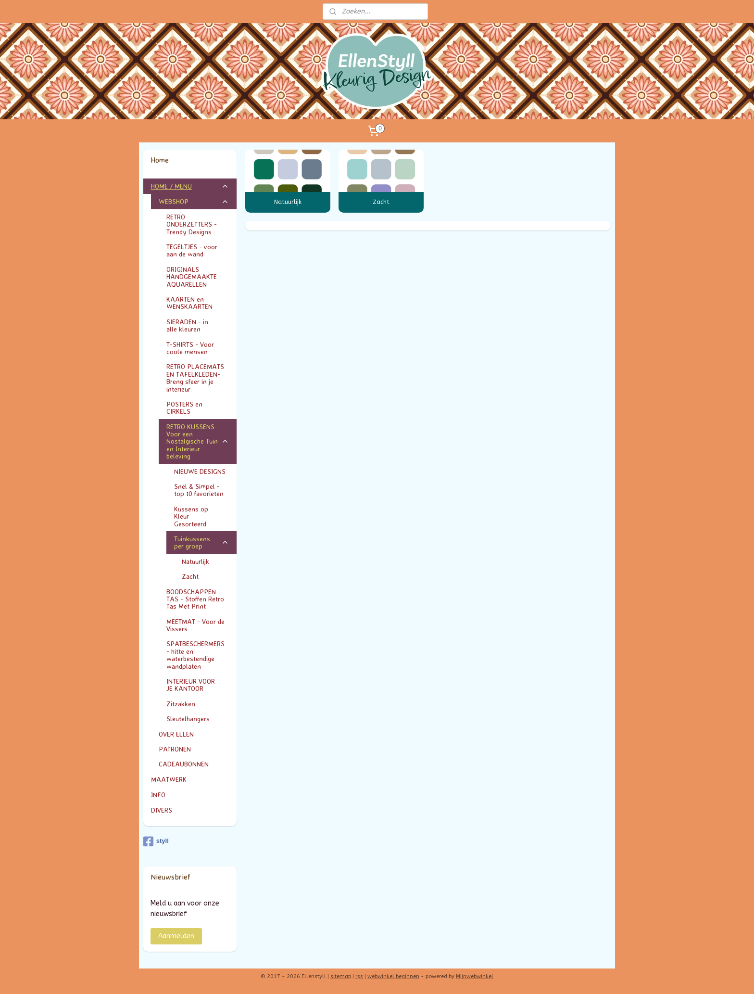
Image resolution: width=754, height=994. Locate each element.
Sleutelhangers (188, 718)
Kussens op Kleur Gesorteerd (201, 516)
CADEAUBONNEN (184, 764)
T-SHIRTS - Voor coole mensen (197, 348)
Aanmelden (176, 936)
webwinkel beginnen (393, 976)
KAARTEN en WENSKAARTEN (197, 302)
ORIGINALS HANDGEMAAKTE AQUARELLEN (191, 276)
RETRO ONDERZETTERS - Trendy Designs (197, 224)
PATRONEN (175, 749)
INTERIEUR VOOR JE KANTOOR (197, 684)
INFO (190, 794)
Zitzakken (180, 704)
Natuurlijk (288, 202)
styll (156, 841)
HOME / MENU (190, 186)
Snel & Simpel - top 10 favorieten (199, 489)
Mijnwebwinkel (474, 976)
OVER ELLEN (176, 734)
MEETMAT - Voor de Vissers (195, 625)
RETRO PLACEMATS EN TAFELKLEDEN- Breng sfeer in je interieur (195, 377)
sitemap (340, 976)
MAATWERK (190, 779)
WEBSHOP (194, 201)
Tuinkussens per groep (201, 542)
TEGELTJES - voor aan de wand (191, 250)
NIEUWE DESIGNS (200, 471)
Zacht (381, 202)
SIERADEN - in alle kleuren (197, 325)
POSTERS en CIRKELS (197, 407)
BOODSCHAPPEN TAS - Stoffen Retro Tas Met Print (195, 599)
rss (359, 976)
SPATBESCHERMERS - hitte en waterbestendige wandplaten (195, 654)
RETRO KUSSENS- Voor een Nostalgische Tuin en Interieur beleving (197, 441)
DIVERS (161, 810)
